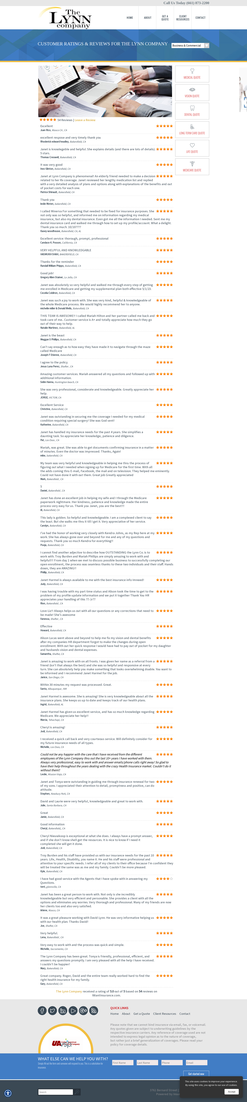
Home (114, 1014)
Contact (184, 1014)
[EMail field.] (196, 1062)
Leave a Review (85, 120)
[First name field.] (123, 1062)
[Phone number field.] (172, 1062)
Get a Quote (141, 1014)
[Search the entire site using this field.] (55, 1092)
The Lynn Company (69, 991)
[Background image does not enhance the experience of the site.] (41, 119)
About (126, 1014)
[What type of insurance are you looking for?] (190, 45)
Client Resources (164, 1014)
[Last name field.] (147, 1062)
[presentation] (192, 74)
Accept (231, 1091)
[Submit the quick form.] (196, 1074)
